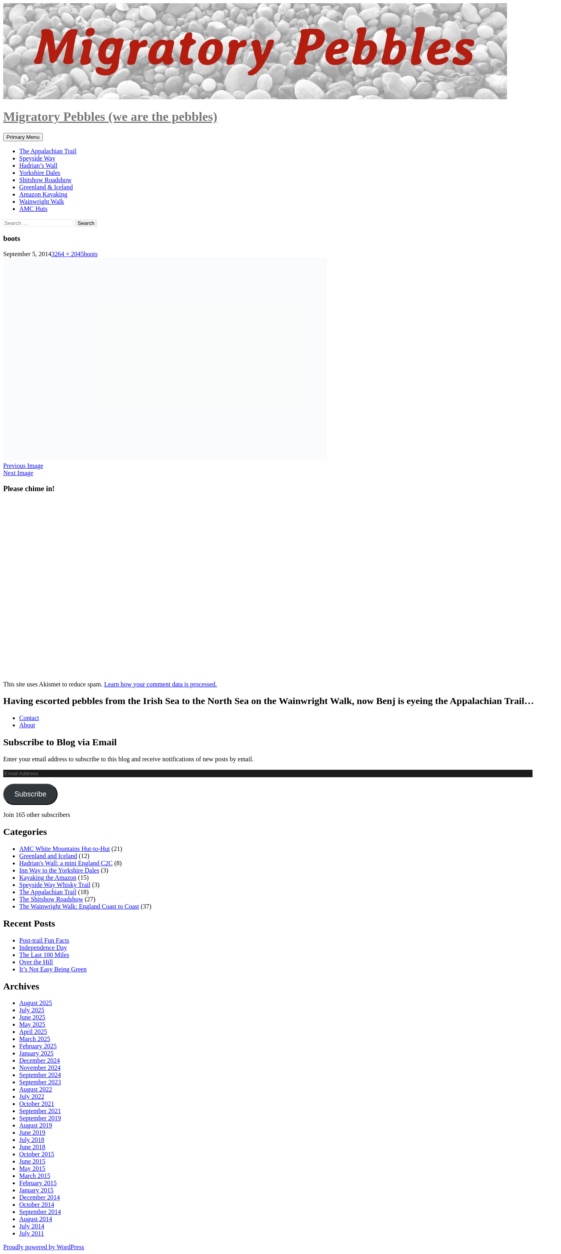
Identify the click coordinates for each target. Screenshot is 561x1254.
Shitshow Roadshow (45, 180)
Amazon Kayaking (43, 194)
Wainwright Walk (41, 201)
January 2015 (36, 1190)
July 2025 (31, 1010)
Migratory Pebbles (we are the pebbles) (110, 116)
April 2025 (33, 1031)
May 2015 (32, 1168)
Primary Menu (23, 137)
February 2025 (38, 1046)
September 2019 (40, 1118)
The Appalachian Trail (47, 151)
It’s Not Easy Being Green (53, 969)
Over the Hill (36, 962)
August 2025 (35, 1002)
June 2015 (32, 1161)
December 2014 (39, 1197)
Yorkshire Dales (39, 172)
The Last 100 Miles (44, 954)
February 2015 (38, 1183)
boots (91, 254)
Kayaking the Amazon (47, 877)
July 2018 (31, 1139)
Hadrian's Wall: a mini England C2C (66, 863)
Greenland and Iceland (48, 856)
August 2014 (35, 1219)
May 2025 (32, 1024)
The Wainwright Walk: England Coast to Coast (79, 906)
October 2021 (36, 1103)
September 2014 (40, 1211)
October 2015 (36, 1154)
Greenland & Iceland (46, 187)
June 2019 (32, 1132)
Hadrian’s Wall (38, 165)
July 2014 (31, 1226)
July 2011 (31, 1233)
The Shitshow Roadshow (51, 899)
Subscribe (30, 794)
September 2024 (40, 1074)
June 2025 (32, 1017)
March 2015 (34, 1175)
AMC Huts (33, 208)
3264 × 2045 (67, 254)
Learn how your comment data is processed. (160, 684)
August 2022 (35, 1089)
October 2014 (36, 1204)
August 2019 (35, 1125)
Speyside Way (37, 158)
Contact (29, 717)
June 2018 (32, 1147)
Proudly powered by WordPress (43, 1247)
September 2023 (40, 1082)
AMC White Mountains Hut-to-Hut (64, 848)
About (27, 725)
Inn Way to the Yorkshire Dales (59, 870)
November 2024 (40, 1067)
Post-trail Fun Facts (44, 940)
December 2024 (39, 1060)
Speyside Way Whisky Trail (54, 884)
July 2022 (31, 1096)
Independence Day (43, 947)
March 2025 (34, 1038)
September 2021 (40, 1111)
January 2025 (36, 1053)
